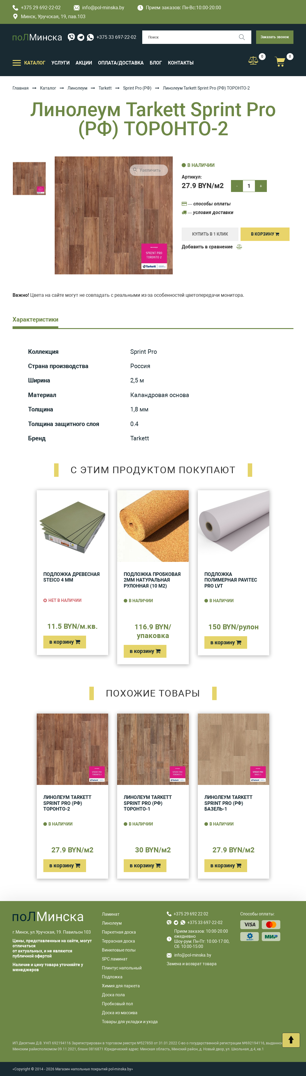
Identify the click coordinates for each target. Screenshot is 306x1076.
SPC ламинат (115, 959)
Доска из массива (119, 1012)
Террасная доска (118, 941)
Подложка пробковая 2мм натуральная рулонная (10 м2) (152, 580)
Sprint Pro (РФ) (137, 88)
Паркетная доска (119, 932)
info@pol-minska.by (99, 7)
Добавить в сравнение (212, 247)
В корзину (265, 234)
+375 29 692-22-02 (37, 7)
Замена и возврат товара (192, 963)
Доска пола (113, 994)
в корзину (64, 642)
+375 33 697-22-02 (116, 37)
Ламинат (111, 914)
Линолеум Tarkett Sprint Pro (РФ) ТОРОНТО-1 (148, 803)
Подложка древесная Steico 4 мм (71, 577)
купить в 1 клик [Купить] (210, 234)
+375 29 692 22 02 (191, 913)
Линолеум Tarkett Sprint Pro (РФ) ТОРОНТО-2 (67, 803)
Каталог (48, 88)
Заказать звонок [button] (275, 37)
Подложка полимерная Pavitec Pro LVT (230, 580)
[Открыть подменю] (17, 62)
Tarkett (105, 88)
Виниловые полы (119, 950)
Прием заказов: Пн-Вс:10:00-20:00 (179, 7)
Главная (21, 88)
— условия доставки (207, 212)
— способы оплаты (206, 204)
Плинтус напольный (122, 968)
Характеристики (35, 319)
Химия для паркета (121, 985)
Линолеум (77, 88)
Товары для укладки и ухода (130, 1021)
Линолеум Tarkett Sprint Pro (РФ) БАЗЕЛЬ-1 (228, 803)
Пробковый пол (117, 1003)
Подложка (112, 976)
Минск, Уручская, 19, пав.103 (49, 16)
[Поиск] (244, 37)
